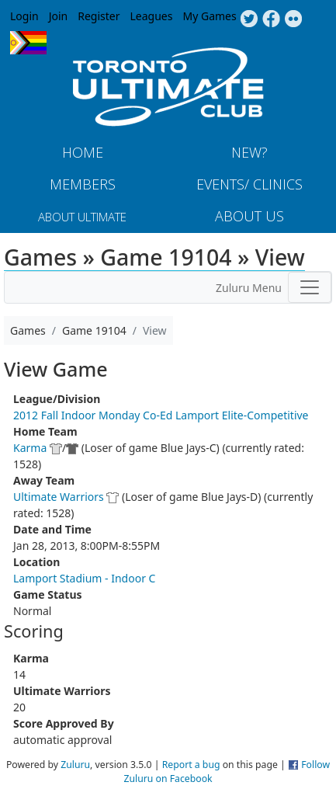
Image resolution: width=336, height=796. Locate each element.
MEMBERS (83, 184)
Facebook (271, 19)
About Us (249, 216)
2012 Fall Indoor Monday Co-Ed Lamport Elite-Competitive (161, 415)
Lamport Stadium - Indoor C (84, 578)
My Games (209, 16)
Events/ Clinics (249, 184)
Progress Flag (28, 42)
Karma (30, 447)
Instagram (293, 19)
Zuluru (75, 764)
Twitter (248, 19)
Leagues (151, 16)
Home (82, 152)
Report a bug (191, 764)
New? (249, 152)
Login (24, 16)
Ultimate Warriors (58, 496)
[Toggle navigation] (309, 287)
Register (99, 16)
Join (58, 16)
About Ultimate (82, 216)
